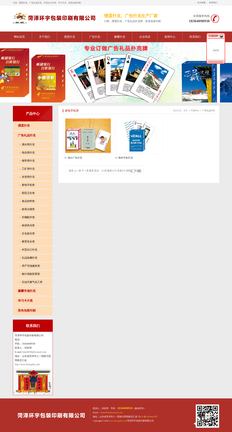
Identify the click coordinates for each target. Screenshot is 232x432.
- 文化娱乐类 (27, 233)
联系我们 (213, 2)
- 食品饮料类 (27, 201)
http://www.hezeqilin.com (27, 364)
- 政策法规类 (27, 209)
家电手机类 (72, 110)
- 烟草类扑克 (27, 160)
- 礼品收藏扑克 (28, 257)
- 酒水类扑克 (27, 144)
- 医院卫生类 (27, 193)
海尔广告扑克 (75, 158)
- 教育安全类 (27, 241)
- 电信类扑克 (27, 152)
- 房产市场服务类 (30, 265)
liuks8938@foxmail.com (34, 352)
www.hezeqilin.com (118, 420)
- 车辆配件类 (27, 217)
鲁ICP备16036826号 (147, 416)
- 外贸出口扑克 (28, 249)
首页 (185, 110)
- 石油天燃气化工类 (31, 282)
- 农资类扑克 (27, 176)
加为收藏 (201, 2)
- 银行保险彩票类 (30, 274)
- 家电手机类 (27, 185)
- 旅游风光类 (27, 225)
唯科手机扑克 (125, 158)
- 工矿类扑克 (27, 168)
